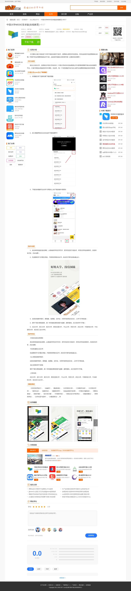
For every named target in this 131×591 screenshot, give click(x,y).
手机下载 (29, 42)
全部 (30, 569)
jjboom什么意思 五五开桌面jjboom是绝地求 (42, 491)
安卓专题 (116, 1)
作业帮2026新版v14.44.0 (108, 123)
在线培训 (36, 37)
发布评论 (91, 535)
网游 (38, 14)
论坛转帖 (123, 1)
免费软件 (10, 156)
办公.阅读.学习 (34, 19)
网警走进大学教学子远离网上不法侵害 (41, 489)
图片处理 (10, 152)
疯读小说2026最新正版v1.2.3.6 (109, 132)
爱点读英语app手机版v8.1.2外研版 (109, 128)
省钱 (11, 147)
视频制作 (20, 164)
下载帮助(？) (66, 585)
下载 (36, 471)
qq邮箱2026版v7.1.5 (109, 152)
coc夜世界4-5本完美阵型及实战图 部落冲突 (75, 494)
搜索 (121, 7)
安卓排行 (109, 1)
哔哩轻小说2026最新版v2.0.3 (109, 136)
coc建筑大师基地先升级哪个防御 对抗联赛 (42, 497)
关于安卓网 (43, 585)
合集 (77, 14)
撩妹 (20, 156)
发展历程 (58, 585)
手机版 (96, 1)
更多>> (59, 460)
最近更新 (102, 1)
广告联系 (74, 585)
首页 (11, 14)
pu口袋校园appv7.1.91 (106, 157)
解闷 (20, 147)
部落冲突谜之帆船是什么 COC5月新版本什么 (76, 497)
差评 (100, 33)
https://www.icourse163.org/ (79, 31)
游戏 (24, 14)
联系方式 (51, 585)
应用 (51, 14)
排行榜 (64, 14)
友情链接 (88, 585)
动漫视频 (10, 160)
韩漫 (20, 152)
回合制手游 (20, 160)
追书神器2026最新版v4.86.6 (109, 140)
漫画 (11, 164)
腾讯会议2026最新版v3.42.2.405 (109, 148)
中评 (47, 569)
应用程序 (25, 19)
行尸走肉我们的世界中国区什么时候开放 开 (75, 489)
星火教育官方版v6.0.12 (85, 475)
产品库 (90, 14)
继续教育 (28, 37)
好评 (100, 27)
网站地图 (81, 585)
